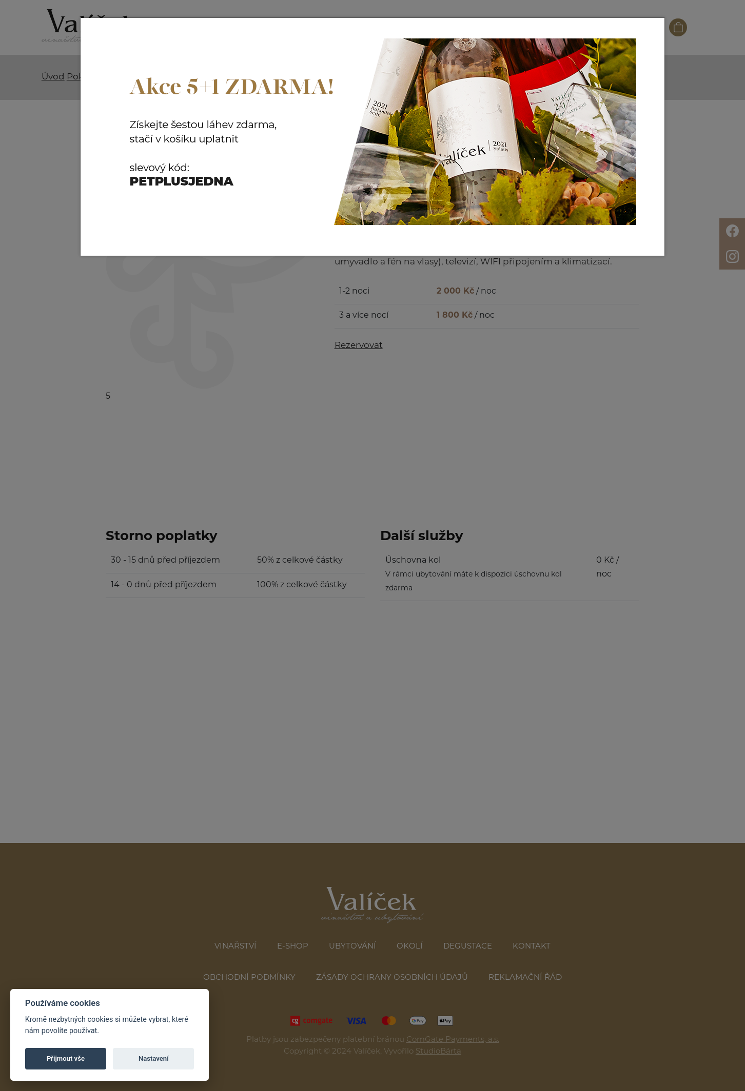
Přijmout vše (66, 1058)
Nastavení (154, 1058)
